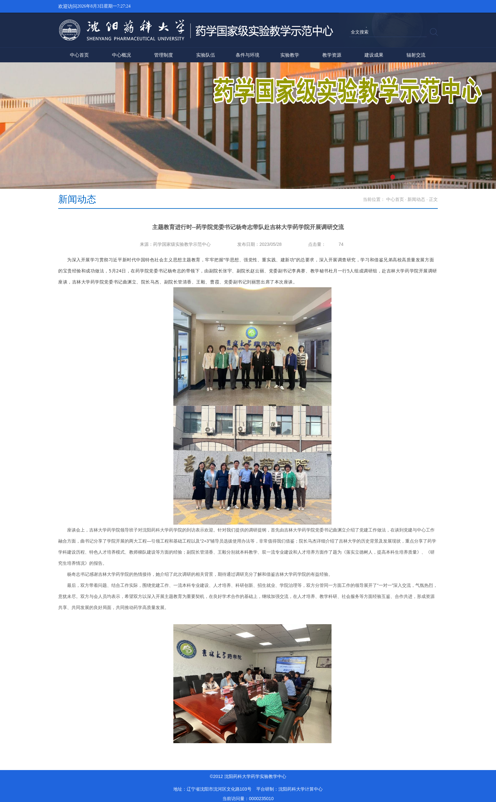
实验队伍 (205, 55)
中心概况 (121, 55)
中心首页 (79, 55)
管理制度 (163, 55)
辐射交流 (415, 55)
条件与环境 (247, 55)
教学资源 (331, 55)
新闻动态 (416, 199)
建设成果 (373, 55)
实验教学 (289, 55)
